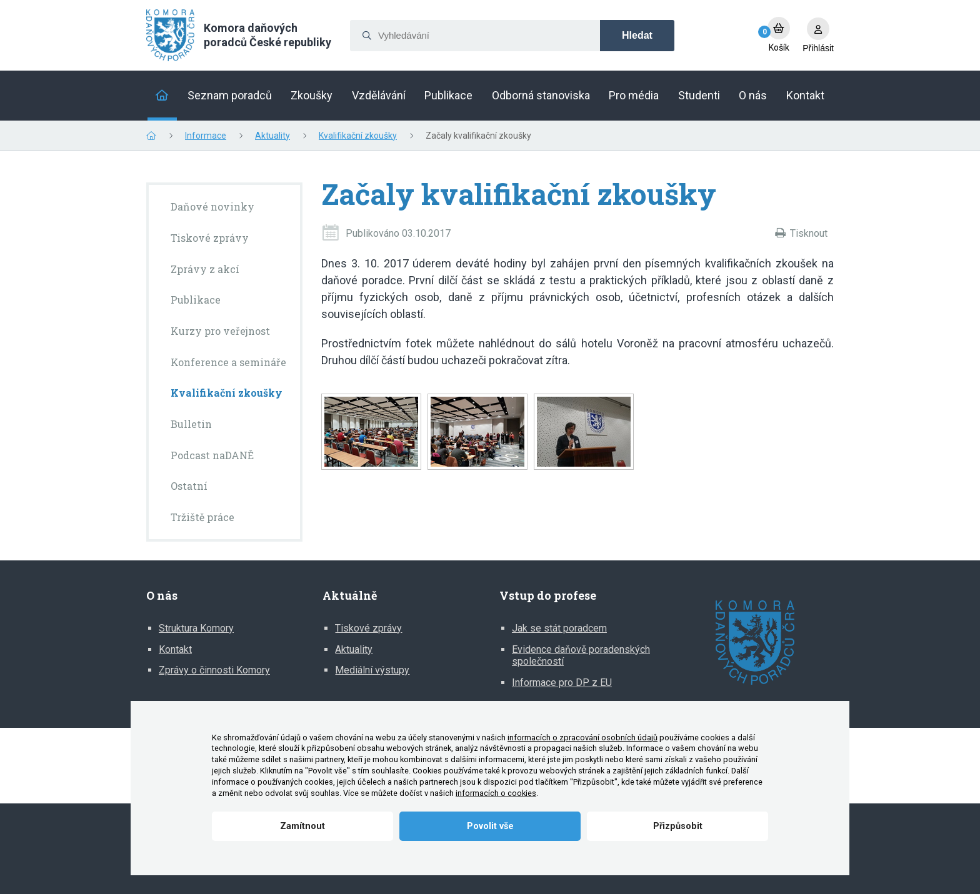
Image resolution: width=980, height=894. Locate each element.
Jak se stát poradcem (559, 628)
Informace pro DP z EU (562, 682)
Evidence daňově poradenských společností (581, 655)
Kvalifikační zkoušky (358, 136)
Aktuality (272, 136)
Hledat (637, 35)
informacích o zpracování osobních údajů (583, 737)
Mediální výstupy (372, 670)
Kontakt (175, 649)
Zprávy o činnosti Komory (214, 670)
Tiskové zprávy (368, 628)
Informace (205, 136)
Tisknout (809, 233)
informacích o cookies (496, 793)
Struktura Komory (196, 628)
